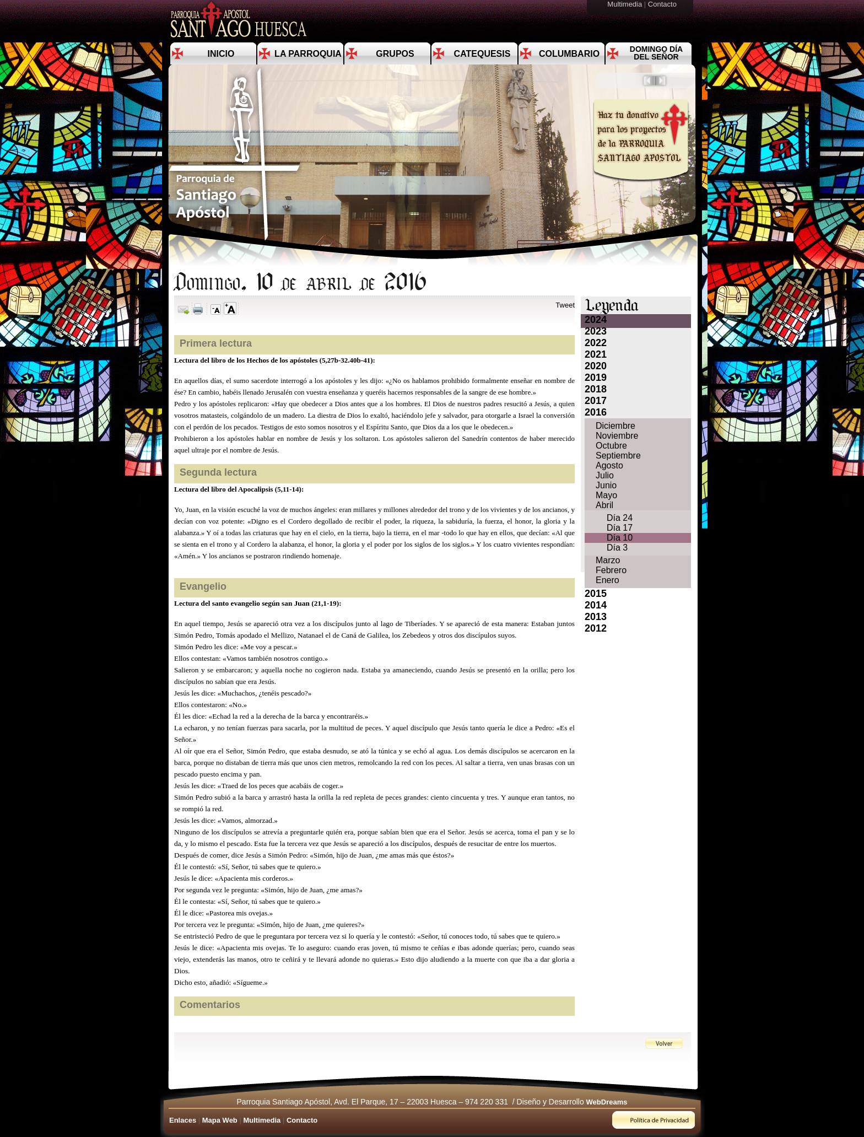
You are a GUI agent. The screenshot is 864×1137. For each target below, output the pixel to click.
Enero (607, 580)
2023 (596, 331)
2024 (596, 319)
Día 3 (617, 547)
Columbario (569, 53)
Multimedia (625, 4)
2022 (596, 342)
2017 (596, 400)
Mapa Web (219, 1120)
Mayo (606, 495)
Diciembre (615, 425)
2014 (596, 605)
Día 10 (620, 537)
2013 (596, 616)
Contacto (663, 4)
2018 (596, 389)
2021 (596, 354)
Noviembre (617, 435)
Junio (606, 485)
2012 (596, 628)
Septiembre (618, 455)
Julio (605, 475)
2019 (596, 377)
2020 (596, 365)
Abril (604, 505)
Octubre (611, 445)
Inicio (221, 53)
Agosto (609, 465)
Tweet (565, 305)
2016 (596, 412)
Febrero (611, 570)
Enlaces (182, 1120)
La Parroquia (308, 53)
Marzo (608, 560)
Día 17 (620, 527)
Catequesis (482, 53)
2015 (596, 593)
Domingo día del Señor (656, 53)
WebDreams (607, 1102)
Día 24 (620, 517)
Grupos (395, 53)
